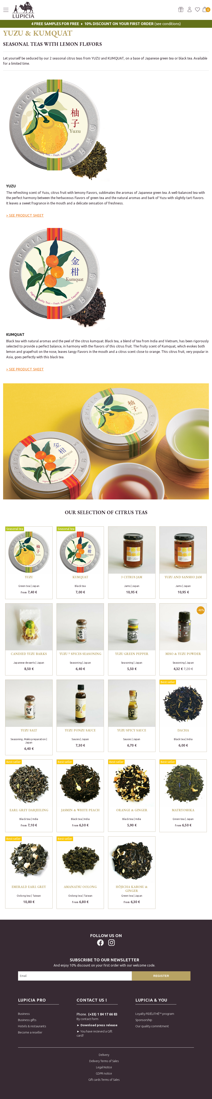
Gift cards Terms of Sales (104, 1079)
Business (24, 1013)
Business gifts (27, 1020)
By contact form (87, 1019)
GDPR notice (104, 1073)
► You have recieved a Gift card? (94, 1033)
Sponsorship (143, 1020)
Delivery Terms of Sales (104, 1061)
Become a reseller (30, 1032)
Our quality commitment (152, 1026)
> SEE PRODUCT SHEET (25, 215)
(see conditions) (106, 24)
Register (161, 976)
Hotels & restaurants (32, 1026)
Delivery (104, 1054)
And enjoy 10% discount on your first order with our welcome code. (104, 962)
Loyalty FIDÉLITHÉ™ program (154, 1013)
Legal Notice (104, 1067)
